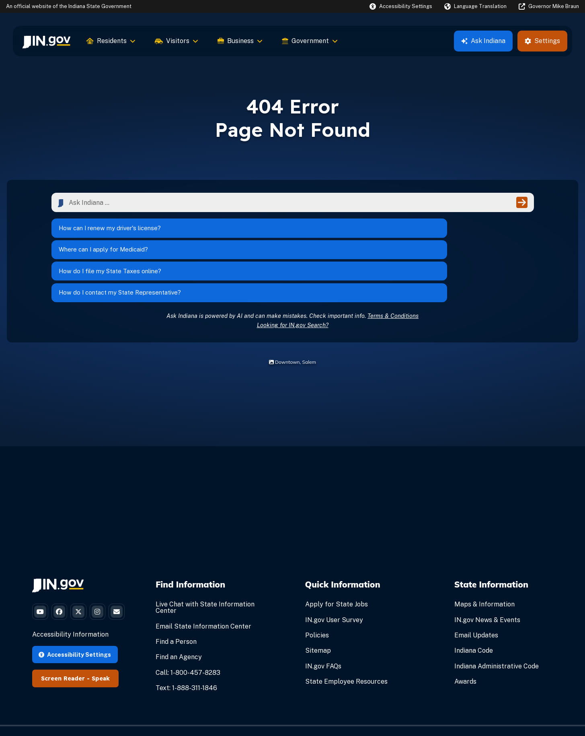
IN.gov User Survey (334, 569)
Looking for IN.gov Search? (292, 273)
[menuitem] (46, 41)
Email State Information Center (203, 575)
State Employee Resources (346, 630)
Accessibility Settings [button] (75, 634)
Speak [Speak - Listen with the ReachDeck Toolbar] (101, 658)
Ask (483, 41)
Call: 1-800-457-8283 (188, 621)
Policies (317, 584)
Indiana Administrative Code (496, 615)
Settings (542, 41)
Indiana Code (473, 600)
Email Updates (476, 584)
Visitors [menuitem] (176, 41)
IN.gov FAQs (323, 615)
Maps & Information (484, 553)
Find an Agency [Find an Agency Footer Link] (179, 606)
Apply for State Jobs (336, 553)
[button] (400, 6)
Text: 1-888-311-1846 (186, 637)
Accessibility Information (70, 614)
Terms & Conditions (393, 264)
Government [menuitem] (310, 41)
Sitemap (318, 600)
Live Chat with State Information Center (205, 557)
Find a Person (176, 590)
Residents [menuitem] (110, 41)
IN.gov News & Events (487, 569)
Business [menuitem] (240, 41)
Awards (465, 630)
